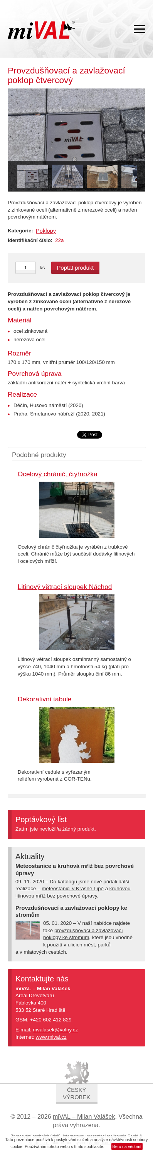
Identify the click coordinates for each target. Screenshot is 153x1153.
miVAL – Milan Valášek (84, 1116)
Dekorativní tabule (45, 699)
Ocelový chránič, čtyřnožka (58, 474)
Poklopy (46, 231)
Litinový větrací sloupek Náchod (65, 587)
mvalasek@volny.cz (55, 1030)
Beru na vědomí (127, 1146)
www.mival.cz (51, 1037)
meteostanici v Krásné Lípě (73, 888)
